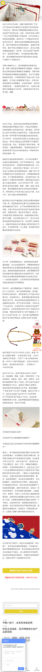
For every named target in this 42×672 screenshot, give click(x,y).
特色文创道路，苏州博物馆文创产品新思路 (20, 630)
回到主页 (6, 638)
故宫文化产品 (32, 467)
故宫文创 (34, 180)
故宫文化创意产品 (13, 394)
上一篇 (5, 620)
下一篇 (5, 626)
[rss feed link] (27, 639)
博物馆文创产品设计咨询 (21, 570)
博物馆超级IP (9, 51)
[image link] (21, 4)
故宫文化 (20, 141)
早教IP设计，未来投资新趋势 (18, 622)
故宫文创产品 (11, 443)
